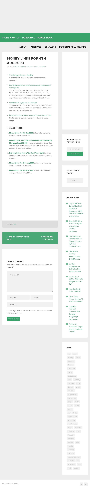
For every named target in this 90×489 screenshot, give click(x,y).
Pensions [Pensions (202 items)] (71, 431)
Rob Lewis (29, 66)
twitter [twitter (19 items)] (76, 468)
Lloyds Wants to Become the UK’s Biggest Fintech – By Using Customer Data (75, 241)
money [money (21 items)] (70, 409)
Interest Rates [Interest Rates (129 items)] (72, 394)
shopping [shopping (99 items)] (71, 450)
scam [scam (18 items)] (77, 442)
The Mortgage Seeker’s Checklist (21, 75)
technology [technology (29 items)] (71, 464)
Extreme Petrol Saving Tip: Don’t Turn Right (26, 153)
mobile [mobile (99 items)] (77, 405)
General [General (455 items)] (70, 387)
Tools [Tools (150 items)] (69, 468)
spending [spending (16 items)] (71, 453)
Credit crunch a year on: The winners (23, 103)
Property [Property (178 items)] (70, 435)
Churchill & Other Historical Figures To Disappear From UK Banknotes (75, 226)
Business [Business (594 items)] (70, 361)
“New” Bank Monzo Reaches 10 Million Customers (76, 298)
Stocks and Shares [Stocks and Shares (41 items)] (73, 457)
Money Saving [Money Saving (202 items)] (72, 417)
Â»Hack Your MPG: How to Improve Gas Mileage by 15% (30, 115)
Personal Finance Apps (72, 47)
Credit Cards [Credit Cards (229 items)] (72, 376)
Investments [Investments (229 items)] (72, 398)
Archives (36, 47)
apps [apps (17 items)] (74, 354)
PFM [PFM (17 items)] (78, 431)
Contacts (50, 47)
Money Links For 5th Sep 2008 (21, 133)
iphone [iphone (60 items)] (70, 402)
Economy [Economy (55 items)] (77, 380)
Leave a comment (40, 66)
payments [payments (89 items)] (78, 428)
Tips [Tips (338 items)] (79, 464)
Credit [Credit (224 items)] (70, 372)
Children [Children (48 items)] (70, 365)
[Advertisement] (45, 17)
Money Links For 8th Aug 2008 (21, 170)
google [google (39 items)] (78, 387)
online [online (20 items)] (70, 428)
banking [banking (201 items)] (70, 358)
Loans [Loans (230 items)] (70, 405)
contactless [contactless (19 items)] (71, 369)
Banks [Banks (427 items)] (78, 358)
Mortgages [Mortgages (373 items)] (71, 420)
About (22, 47)
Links (14, 224)
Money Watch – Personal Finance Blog (27, 37)
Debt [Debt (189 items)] (69, 380)
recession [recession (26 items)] (71, 439)
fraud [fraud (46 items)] (78, 383)
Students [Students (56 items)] (71, 461)
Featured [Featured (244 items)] (71, 383)
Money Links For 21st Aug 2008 (21, 163)
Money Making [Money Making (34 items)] (72, 413)
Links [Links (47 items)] (77, 402)
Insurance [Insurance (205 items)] (71, 391)
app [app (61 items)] (69, 354)
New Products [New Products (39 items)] (72, 424)
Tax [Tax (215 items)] (78, 461)
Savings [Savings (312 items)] (70, 442)
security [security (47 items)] (70, 446)
